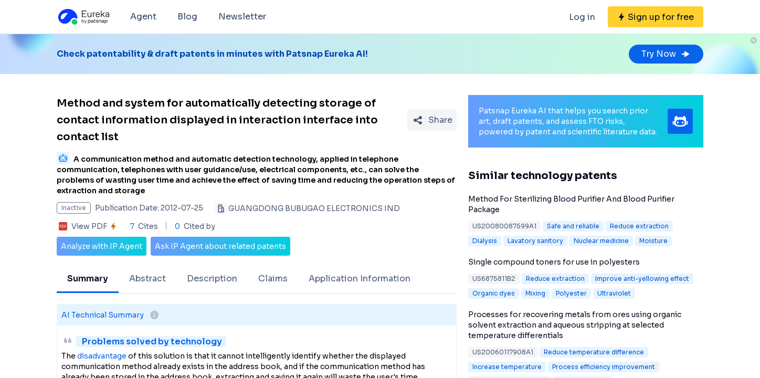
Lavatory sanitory (535, 241)
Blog (187, 16)
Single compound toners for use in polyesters (554, 262)
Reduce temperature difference (594, 352)
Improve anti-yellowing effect (642, 278)
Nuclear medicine (601, 241)
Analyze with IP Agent (101, 246)
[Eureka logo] (83, 17)
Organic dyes (493, 293)
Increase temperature (507, 367)
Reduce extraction (639, 226)
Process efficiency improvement (603, 367)
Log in (582, 17)
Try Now (666, 53)
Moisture (653, 241)
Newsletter (242, 16)
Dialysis (484, 241)
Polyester (571, 293)
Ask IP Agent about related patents (220, 246)
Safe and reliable (573, 226)
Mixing (535, 293)
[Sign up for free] (655, 16)
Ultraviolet (614, 293)
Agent (143, 16)
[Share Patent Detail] (432, 120)
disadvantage (101, 356)
